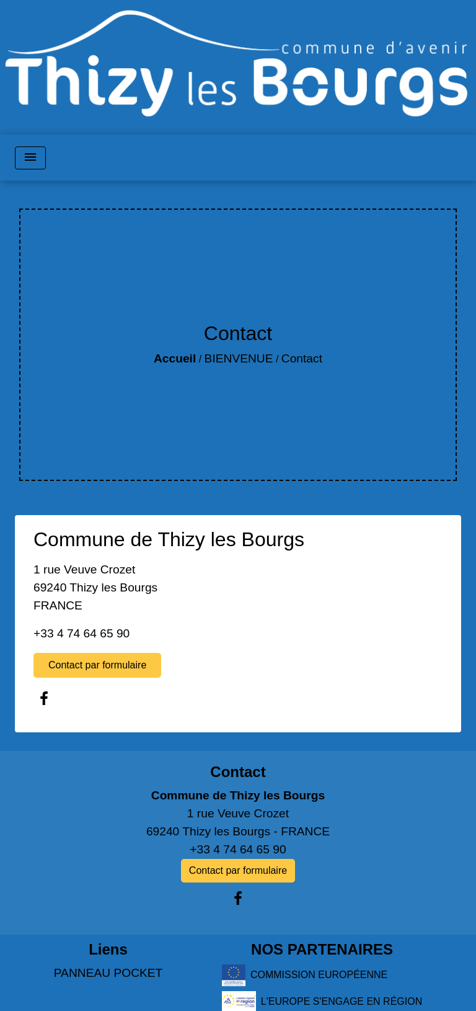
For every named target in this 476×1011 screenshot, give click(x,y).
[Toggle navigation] (30, 157)
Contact (301, 358)
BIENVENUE (239, 358)
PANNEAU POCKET (108, 972)
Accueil (175, 358)
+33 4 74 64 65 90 (81, 633)
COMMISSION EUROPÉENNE (304, 975)
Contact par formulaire (97, 665)
